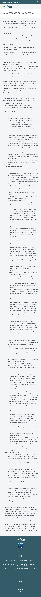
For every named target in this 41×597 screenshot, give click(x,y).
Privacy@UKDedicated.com (17, 336)
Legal (15, 568)
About (20, 581)
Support (20, 577)
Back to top (20, 590)
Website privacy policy (8, 568)
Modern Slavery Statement (22, 568)
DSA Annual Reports (33, 568)
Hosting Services (20, 574)
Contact (20, 585)
